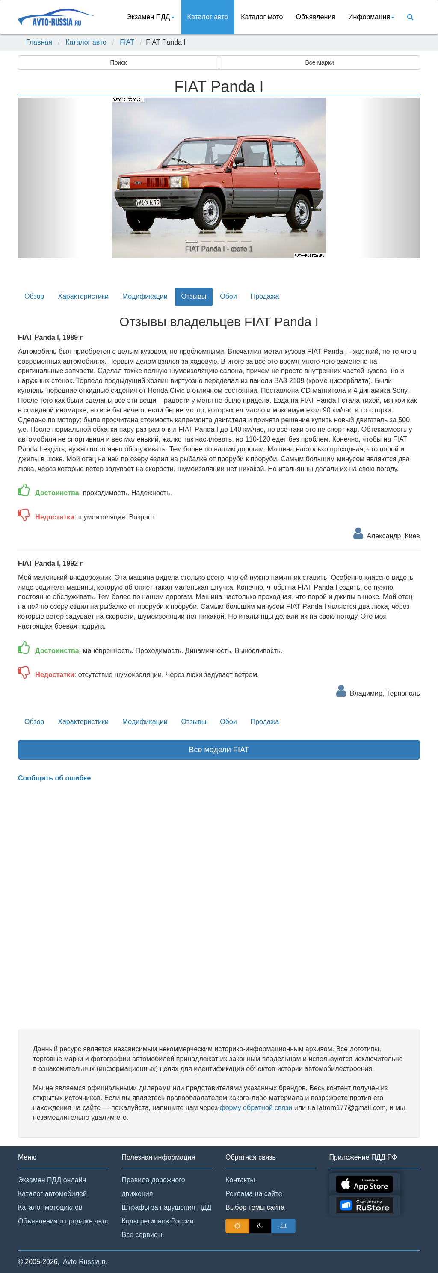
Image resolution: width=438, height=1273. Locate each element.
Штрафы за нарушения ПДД (167, 1207)
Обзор (34, 296)
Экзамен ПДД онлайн (52, 1180)
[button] (48, 178)
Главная (39, 42)
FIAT (127, 42)
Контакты (240, 1180)
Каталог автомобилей (52, 1193)
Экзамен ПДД (150, 17)
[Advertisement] (219, 906)
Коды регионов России (158, 1221)
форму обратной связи (255, 1107)
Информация (371, 17)
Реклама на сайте (253, 1193)
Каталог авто (207, 17)
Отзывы (194, 296)
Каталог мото (262, 17)
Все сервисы (142, 1234)
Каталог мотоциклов (50, 1207)
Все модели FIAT (219, 749)
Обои (228, 296)
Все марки (319, 62)
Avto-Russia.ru (85, 1261)
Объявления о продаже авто (63, 1221)
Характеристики (83, 296)
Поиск (118, 62)
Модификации (145, 296)
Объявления (315, 17)
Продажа (265, 296)
